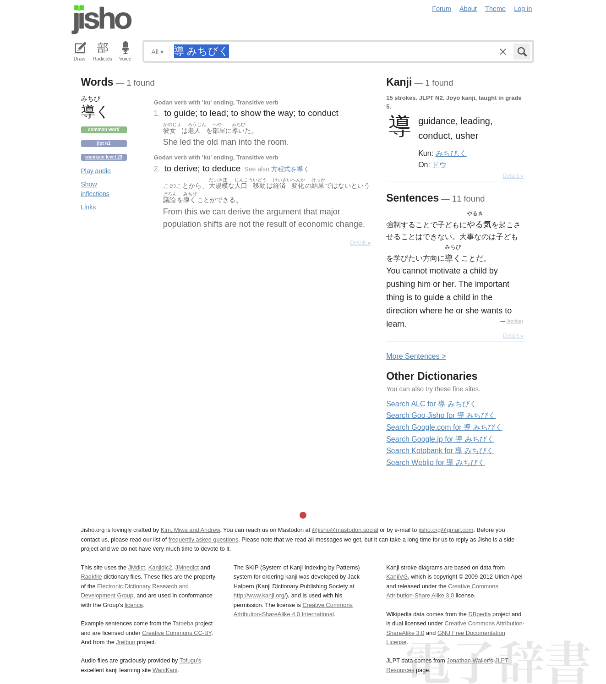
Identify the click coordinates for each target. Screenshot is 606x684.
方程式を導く (290, 169)
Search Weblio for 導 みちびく (435, 462)
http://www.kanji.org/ (260, 595)
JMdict (136, 567)
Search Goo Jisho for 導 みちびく (441, 415)
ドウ (439, 164)
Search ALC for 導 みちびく (431, 404)
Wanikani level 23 (103, 156)
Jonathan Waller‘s (470, 660)
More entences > (416, 356)
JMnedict (187, 567)
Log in (523, 8)
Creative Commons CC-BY (176, 632)
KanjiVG (397, 576)
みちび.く (451, 153)
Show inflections (95, 189)
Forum (441, 8)
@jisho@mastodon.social (345, 529)
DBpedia (479, 614)
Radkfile (91, 576)
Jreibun (514, 320)
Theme (495, 8)
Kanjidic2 (160, 567)
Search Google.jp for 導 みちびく (440, 439)
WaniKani (165, 670)
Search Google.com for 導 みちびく (444, 427)
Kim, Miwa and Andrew (190, 529)
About (468, 8)
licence (134, 605)
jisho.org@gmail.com (446, 529)
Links (88, 207)
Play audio (96, 171)
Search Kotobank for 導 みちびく (440, 450)
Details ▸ (360, 243)
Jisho (101, 19)
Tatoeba (183, 623)
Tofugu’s (190, 660)
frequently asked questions (203, 539)
